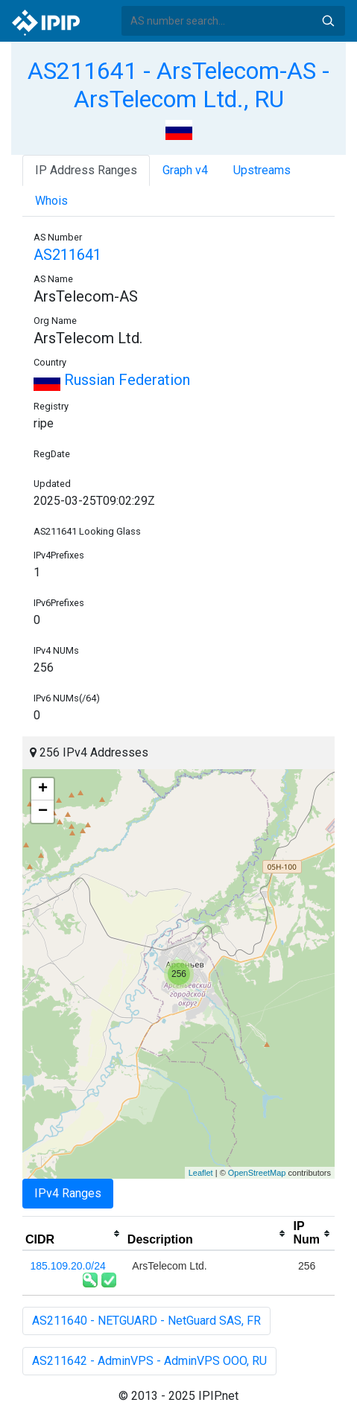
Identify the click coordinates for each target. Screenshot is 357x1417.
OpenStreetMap (257, 1172)
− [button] (43, 811)
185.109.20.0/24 (68, 1266)
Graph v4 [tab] (185, 170)
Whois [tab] (51, 201)
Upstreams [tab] (262, 170)
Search (328, 21)
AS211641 (67, 255)
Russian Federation (112, 380)
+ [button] (43, 789)
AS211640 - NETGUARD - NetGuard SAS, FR (146, 1320)
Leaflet (201, 1172)
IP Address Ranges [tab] (86, 170)
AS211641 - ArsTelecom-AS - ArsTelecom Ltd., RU (178, 85)
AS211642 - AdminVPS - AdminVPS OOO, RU (149, 1361)
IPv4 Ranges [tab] (67, 1193)
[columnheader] (73, 1234)
